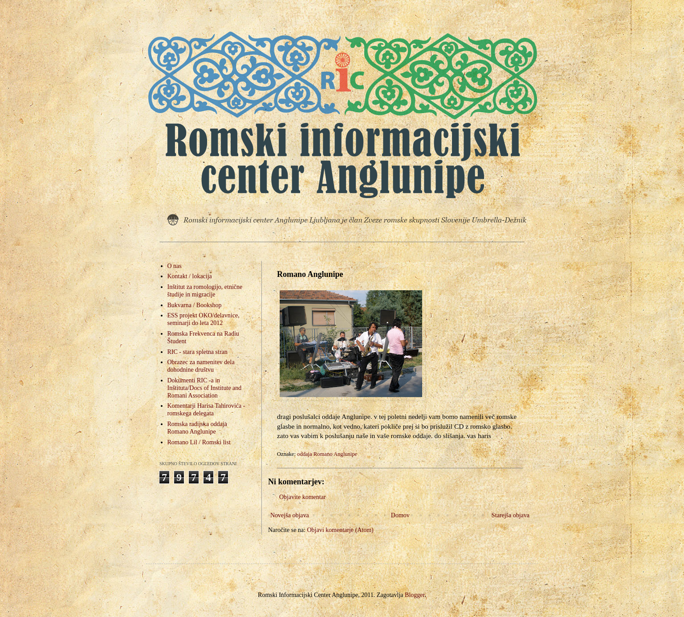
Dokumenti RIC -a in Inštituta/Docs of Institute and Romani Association (204, 388)
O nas (174, 266)
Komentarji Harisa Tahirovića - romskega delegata (206, 409)
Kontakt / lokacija (189, 276)
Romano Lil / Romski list (199, 442)
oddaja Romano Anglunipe (327, 454)
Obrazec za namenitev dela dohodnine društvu (201, 366)
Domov (400, 515)
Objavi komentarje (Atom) (340, 530)
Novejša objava (289, 515)
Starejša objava (510, 515)
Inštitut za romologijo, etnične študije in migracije (205, 291)
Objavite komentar (302, 497)
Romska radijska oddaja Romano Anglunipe (197, 428)
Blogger (414, 595)
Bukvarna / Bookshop (194, 305)
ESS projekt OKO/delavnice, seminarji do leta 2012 (203, 319)
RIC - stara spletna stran (197, 352)
